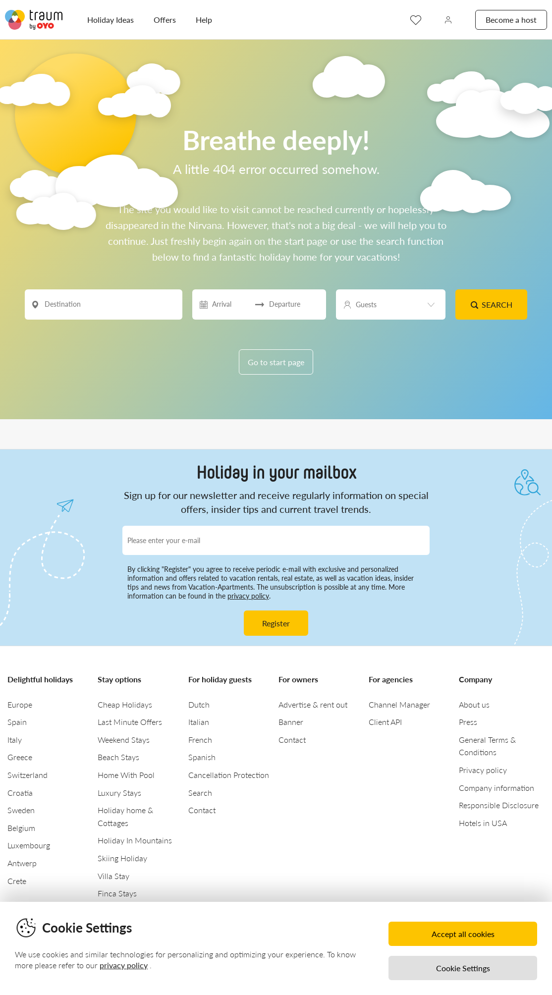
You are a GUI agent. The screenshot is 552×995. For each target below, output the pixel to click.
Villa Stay (113, 876)
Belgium (21, 827)
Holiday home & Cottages (125, 816)
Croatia (20, 792)
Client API (385, 721)
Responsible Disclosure (499, 805)
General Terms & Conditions (487, 746)
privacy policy (248, 596)
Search (491, 304)
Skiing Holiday (122, 858)
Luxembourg (28, 845)
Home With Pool (126, 774)
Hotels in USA (483, 823)
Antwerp (22, 863)
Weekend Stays (124, 739)
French (200, 739)
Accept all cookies (463, 934)
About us (474, 704)
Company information (496, 787)
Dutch (199, 704)
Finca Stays (117, 893)
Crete (16, 880)
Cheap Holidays (125, 704)
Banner (290, 721)
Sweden (21, 810)
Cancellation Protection (228, 774)
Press (468, 721)
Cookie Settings (463, 968)
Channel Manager (399, 704)
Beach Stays (118, 757)
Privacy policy (483, 769)
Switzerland (27, 774)
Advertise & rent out (312, 704)
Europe (19, 704)
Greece (19, 757)
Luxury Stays (119, 792)
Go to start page (276, 362)
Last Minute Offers (130, 721)
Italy (14, 739)
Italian (198, 721)
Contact (202, 810)
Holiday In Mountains (135, 840)
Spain (17, 721)
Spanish (202, 757)
